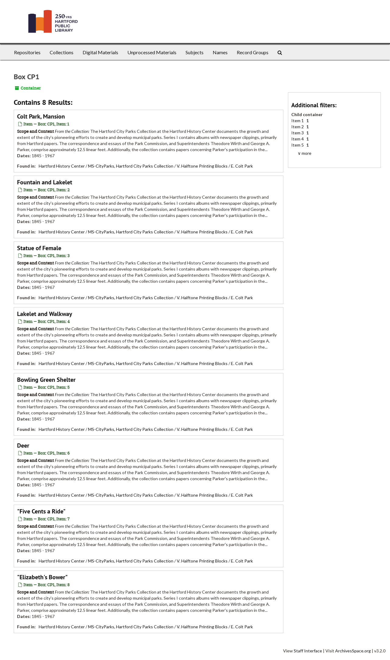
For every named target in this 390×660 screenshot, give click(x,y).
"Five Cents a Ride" (41, 511)
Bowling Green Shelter (46, 380)
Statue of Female (39, 248)
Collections (61, 52)
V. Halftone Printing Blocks (202, 166)
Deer (23, 445)
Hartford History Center (62, 166)
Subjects (195, 52)
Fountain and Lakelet (44, 182)
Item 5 (298, 144)
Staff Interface (308, 650)
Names (220, 52)
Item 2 (298, 126)
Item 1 (298, 120)
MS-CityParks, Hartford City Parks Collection (130, 166)
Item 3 (298, 132)
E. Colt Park (242, 166)
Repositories (27, 52)
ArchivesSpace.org (353, 650)
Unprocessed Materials (151, 52)
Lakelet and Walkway (44, 314)
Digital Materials (100, 52)
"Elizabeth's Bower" (42, 577)
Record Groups (252, 52)
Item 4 (298, 138)
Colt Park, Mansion (41, 116)
